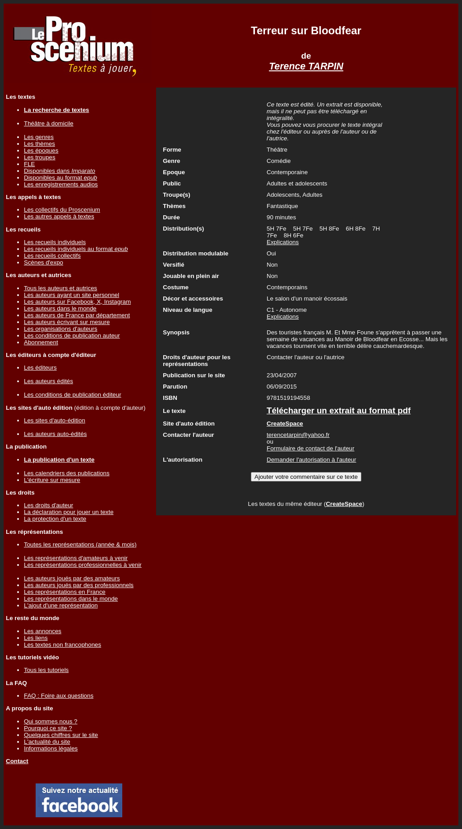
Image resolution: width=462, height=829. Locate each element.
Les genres (39, 137)
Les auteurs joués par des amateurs (72, 578)
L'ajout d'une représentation (61, 605)
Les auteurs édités (48, 381)
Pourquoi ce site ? (48, 728)
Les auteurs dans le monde (60, 308)
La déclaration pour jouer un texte (69, 512)
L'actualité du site (47, 741)
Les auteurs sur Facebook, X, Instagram (77, 301)
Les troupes (39, 157)
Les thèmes (39, 143)
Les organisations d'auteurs (60, 328)
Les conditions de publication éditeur (72, 394)
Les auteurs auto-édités (55, 434)
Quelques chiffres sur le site (61, 735)
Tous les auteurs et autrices (60, 288)
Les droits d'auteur (48, 505)
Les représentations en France (65, 591)
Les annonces (42, 631)
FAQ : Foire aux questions (58, 695)
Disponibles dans (59, 170)
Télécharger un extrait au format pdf (339, 410)
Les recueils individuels (55, 242)
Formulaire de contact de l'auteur (310, 448)
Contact (17, 761)
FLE (29, 164)
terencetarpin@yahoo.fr (298, 434)
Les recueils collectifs (52, 255)
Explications (283, 242)
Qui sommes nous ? (51, 721)
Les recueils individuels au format (76, 248)
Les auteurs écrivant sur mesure (67, 322)
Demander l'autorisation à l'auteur (311, 459)
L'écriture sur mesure (52, 480)
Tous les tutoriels (46, 670)
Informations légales (51, 748)
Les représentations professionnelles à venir (83, 564)
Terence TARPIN (306, 66)
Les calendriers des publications (67, 473)
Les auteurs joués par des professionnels (79, 585)
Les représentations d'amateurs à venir (76, 558)
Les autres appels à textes (59, 216)
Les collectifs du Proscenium (62, 209)
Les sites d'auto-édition (54, 420)
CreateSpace (344, 503)
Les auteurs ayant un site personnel (71, 295)
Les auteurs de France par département (77, 315)
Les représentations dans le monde (71, 598)
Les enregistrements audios (61, 184)
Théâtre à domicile (49, 123)
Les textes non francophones (62, 644)
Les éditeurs (40, 367)
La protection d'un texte (55, 518)
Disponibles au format (60, 177)
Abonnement (41, 342)
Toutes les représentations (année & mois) (80, 544)
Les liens (36, 637)
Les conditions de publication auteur (72, 335)
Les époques (41, 150)
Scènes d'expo (43, 262)
